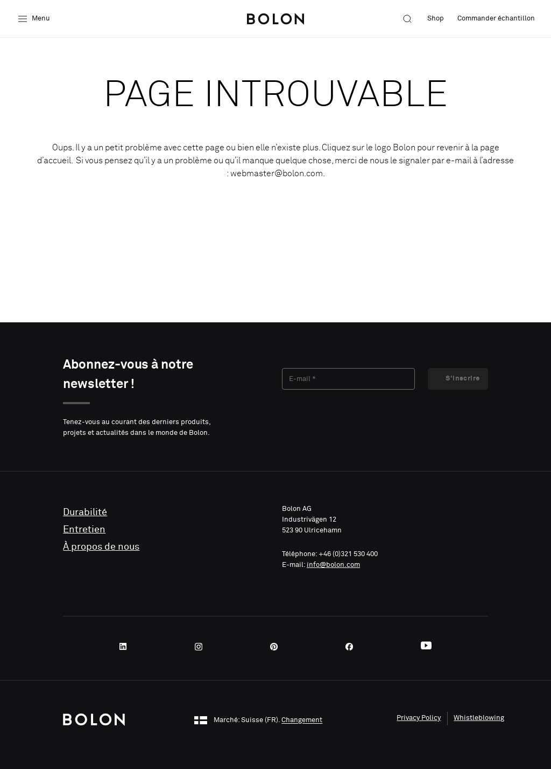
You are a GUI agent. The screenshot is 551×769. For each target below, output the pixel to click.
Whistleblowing (479, 718)
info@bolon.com (333, 565)
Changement (301, 720)
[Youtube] (426, 647)
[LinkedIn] (126, 647)
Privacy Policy (419, 718)
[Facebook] (352, 647)
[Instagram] (201, 647)
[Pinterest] (277, 647)
